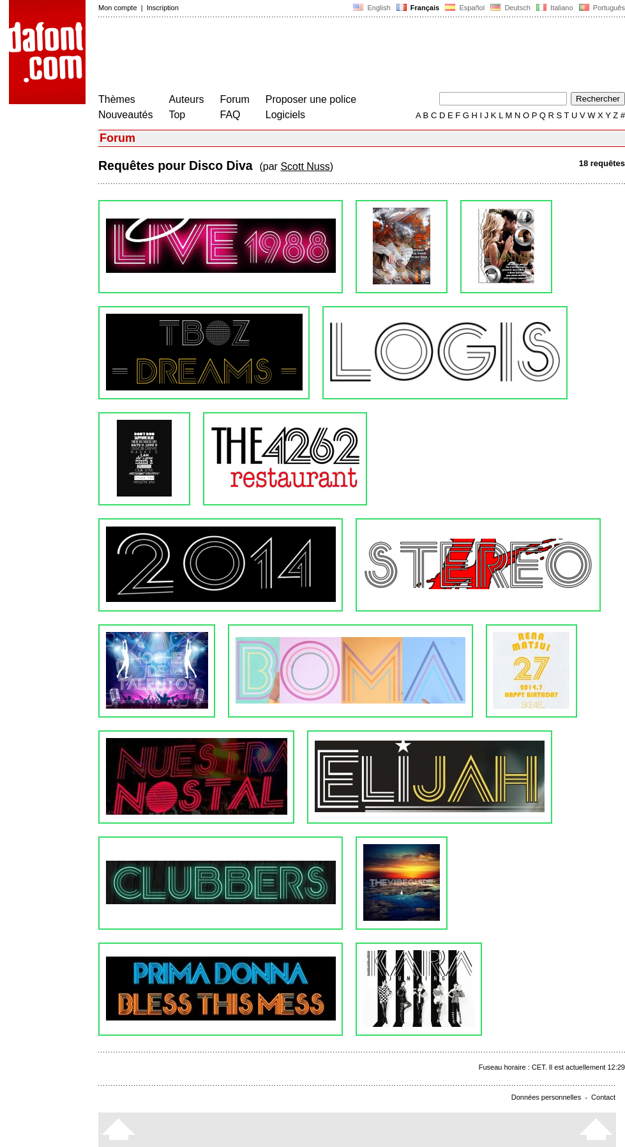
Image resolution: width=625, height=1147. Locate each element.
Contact (603, 1097)
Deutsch (510, 8)
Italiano (554, 8)
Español (464, 8)
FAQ (230, 114)
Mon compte (117, 8)
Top (177, 114)
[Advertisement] (330, 56)
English (371, 8)
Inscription (163, 8)
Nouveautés (125, 114)
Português (601, 8)
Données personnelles (546, 1097)
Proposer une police (311, 99)
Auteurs (186, 99)
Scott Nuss (304, 166)
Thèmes (116, 99)
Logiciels (285, 114)
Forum (235, 99)
